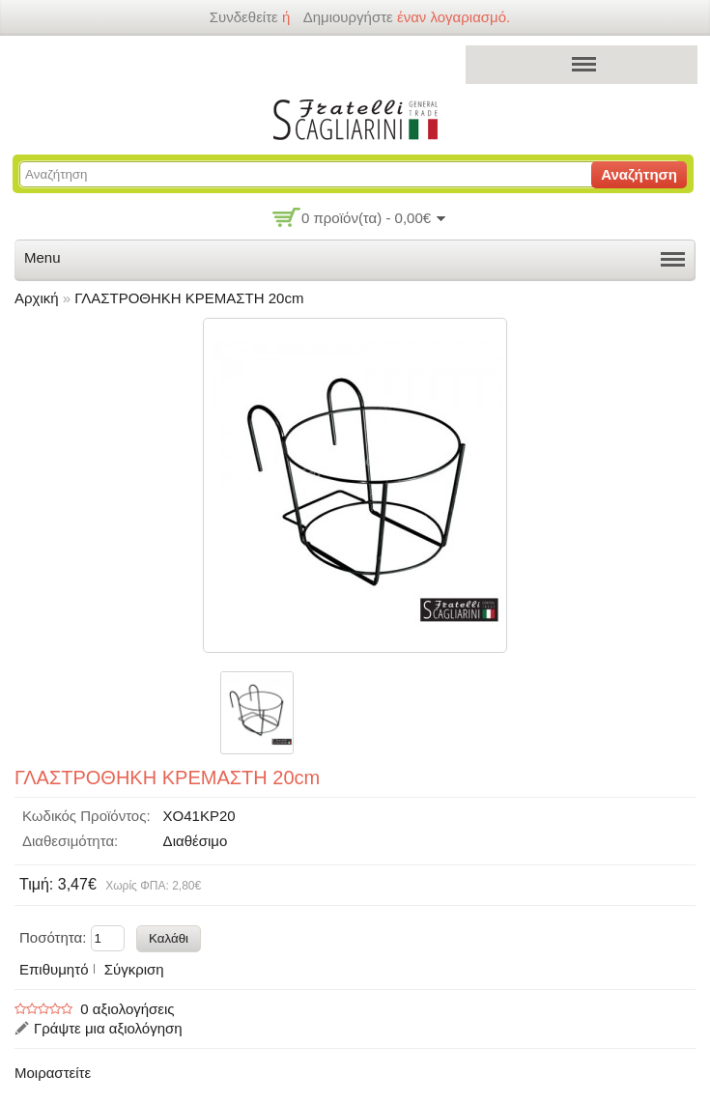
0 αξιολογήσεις (127, 1009)
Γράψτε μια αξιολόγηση (108, 1028)
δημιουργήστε (348, 17)
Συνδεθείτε (243, 17)
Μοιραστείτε (52, 1072)
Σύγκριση (134, 969)
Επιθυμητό (53, 969)
